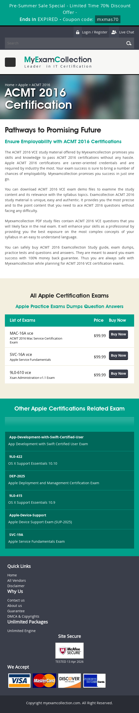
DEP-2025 (16, 476)
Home (9, 84)
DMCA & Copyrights (23, 616)
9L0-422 (15, 456)
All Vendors (16, 580)
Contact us (16, 600)
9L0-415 (15, 495)
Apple (23, 84)
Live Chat (121, 32)
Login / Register (90, 32)
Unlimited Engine (21, 630)
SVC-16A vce (21, 354)
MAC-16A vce (21, 333)
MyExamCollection (57, 62)
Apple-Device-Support (27, 515)
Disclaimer (16, 585)
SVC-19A (15, 534)
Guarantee (16, 611)
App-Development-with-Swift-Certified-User (46, 437)
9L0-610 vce (20, 372)
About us (14, 605)
